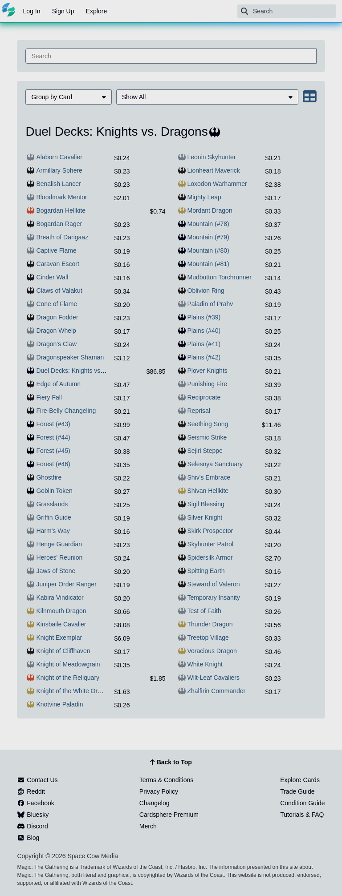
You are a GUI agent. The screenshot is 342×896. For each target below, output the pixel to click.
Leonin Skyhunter (211, 157)
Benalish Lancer (58, 183)
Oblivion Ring (205, 290)
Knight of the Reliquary (67, 677)
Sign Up (63, 11)
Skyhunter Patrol (210, 544)
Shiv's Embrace (209, 477)
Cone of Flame (56, 303)
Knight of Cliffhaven (63, 650)
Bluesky (33, 814)
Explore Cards (300, 779)
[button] (68, 97)
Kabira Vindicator (59, 597)
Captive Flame (56, 250)
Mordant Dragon (209, 210)
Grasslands (52, 504)
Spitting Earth (206, 570)
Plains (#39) (204, 317)
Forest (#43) (53, 424)
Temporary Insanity (213, 597)
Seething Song (207, 424)
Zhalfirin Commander (216, 690)
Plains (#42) (204, 357)
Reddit (31, 791)
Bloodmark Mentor (61, 197)
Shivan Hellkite (208, 490)
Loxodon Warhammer (217, 183)
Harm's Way (52, 530)
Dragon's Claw (56, 343)
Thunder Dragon (210, 624)
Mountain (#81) (208, 263)
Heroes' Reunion (59, 557)
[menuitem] (68, 97)
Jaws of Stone (55, 570)
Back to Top (170, 762)
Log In (32, 11)
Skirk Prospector (210, 530)
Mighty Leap (204, 197)
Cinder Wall (52, 277)
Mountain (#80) (208, 250)
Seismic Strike (207, 437)
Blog (28, 837)
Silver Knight (205, 517)
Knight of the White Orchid (72, 690)
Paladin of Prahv (210, 303)
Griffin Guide (53, 517)
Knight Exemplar (59, 637)
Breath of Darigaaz (62, 237)
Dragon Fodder (57, 317)
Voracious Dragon (212, 650)
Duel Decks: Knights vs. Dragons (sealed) (93, 370)
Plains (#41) (204, 343)
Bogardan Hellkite (61, 210)
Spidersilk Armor (210, 557)
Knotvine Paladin (59, 704)
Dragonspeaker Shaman (70, 357)
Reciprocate (204, 397)
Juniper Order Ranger (66, 584)
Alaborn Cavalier (59, 157)
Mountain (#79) (208, 237)
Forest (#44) (53, 437)
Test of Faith (204, 610)
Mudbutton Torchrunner (219, 277)
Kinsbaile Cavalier (61, 624)
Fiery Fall (49, 397)
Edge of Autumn (58, 383)
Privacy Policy (158, 791)
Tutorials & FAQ (302, 814)
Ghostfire (48, 477)
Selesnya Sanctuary (215, 464)
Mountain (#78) (208, 223)
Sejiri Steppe (205, 450)
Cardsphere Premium (169, 814)
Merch (148, 826)
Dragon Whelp (56, 330)
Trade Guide (297, 791)
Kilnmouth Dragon (61, 610)
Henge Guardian (59, 544)
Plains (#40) (204, 330)
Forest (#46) (53, 464)
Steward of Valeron (213, 584)
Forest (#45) (53, 450)
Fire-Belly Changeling (66, 410)
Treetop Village (208, 637)
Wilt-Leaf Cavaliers (213, 677)
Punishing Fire (207, 383)
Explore (96, 11)
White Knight (205, 664)
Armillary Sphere (59, 170)
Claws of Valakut (59, 290)
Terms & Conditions (166, 779)
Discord (32, 826)
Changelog (154, 803)
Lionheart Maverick (213, 170)
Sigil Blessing (205, 504)
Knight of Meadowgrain (68, 664)
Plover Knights (207, 370)
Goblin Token (54, 490)
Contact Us (37, 779)
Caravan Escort (57, 263)
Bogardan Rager (59, 223)
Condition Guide (302, 803)
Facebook (35, 803)
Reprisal (198, 410)
